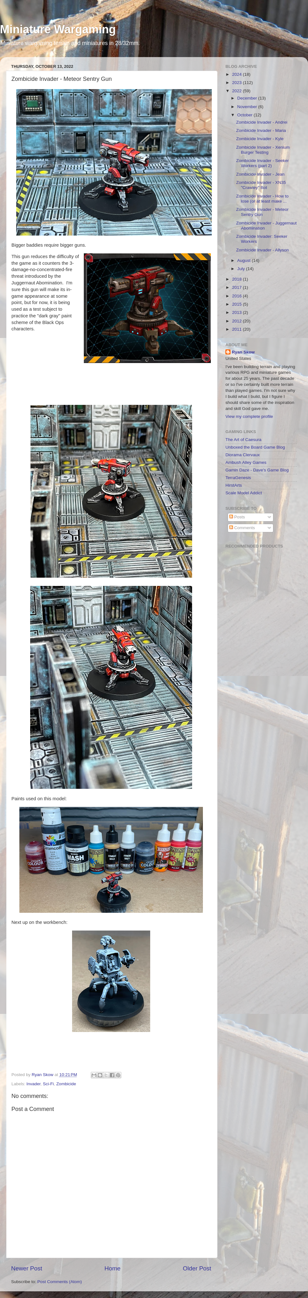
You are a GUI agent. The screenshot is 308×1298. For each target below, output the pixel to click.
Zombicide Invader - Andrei (261, 122)
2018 (237, 279)
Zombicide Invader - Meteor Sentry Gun (262, 212)
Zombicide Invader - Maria (261, 130)
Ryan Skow (243, 352)
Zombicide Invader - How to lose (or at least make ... (262, 199)
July (241, 268)
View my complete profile (249, 416)
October (245, 115)
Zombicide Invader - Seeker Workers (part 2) (262, 163)
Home (112, 1268)
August (244, 260)
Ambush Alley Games (245, 462)
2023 (237, 82)
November (247, 106)
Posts (237, 517)
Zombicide (66, 1083)
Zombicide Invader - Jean (260, 174)
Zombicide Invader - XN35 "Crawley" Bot (261, 185)
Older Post (197, 1268)
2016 (237, 296)
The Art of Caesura (243, 439)
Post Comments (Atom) (59, 1281)
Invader (33, 1083)
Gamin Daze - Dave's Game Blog (257, 470)
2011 (237, 329)
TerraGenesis (238, 477)
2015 (237, 304)
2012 (237, 321)
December (247, 98)
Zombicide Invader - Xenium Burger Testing (263, 150)
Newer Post (26, 1268)
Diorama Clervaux (242, 454)
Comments (242, 527)
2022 (237, 90)
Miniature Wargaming (58, 29)
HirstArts (233, 485)
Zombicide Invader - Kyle (260, 138)
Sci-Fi (48, 1083)
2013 (237, 312)
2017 (237, 287)
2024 (237, 74)
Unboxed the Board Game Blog (255, 447)
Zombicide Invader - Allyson (262, 250)
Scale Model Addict (243, 492)
